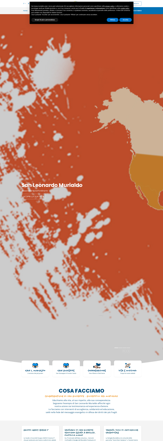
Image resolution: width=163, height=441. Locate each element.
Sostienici (137, 11)
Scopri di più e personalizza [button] (45, 20)
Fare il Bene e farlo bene (97, 373)
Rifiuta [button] (112, 20)
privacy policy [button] (109, 6)
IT (24, 3)
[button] (124, 351)
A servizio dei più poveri (35, 373)
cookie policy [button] (125, 8)
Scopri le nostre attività (127, 373)
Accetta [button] (125, 20)
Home (25, 11)
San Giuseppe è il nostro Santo (66, 373)
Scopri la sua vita (33, 196)
